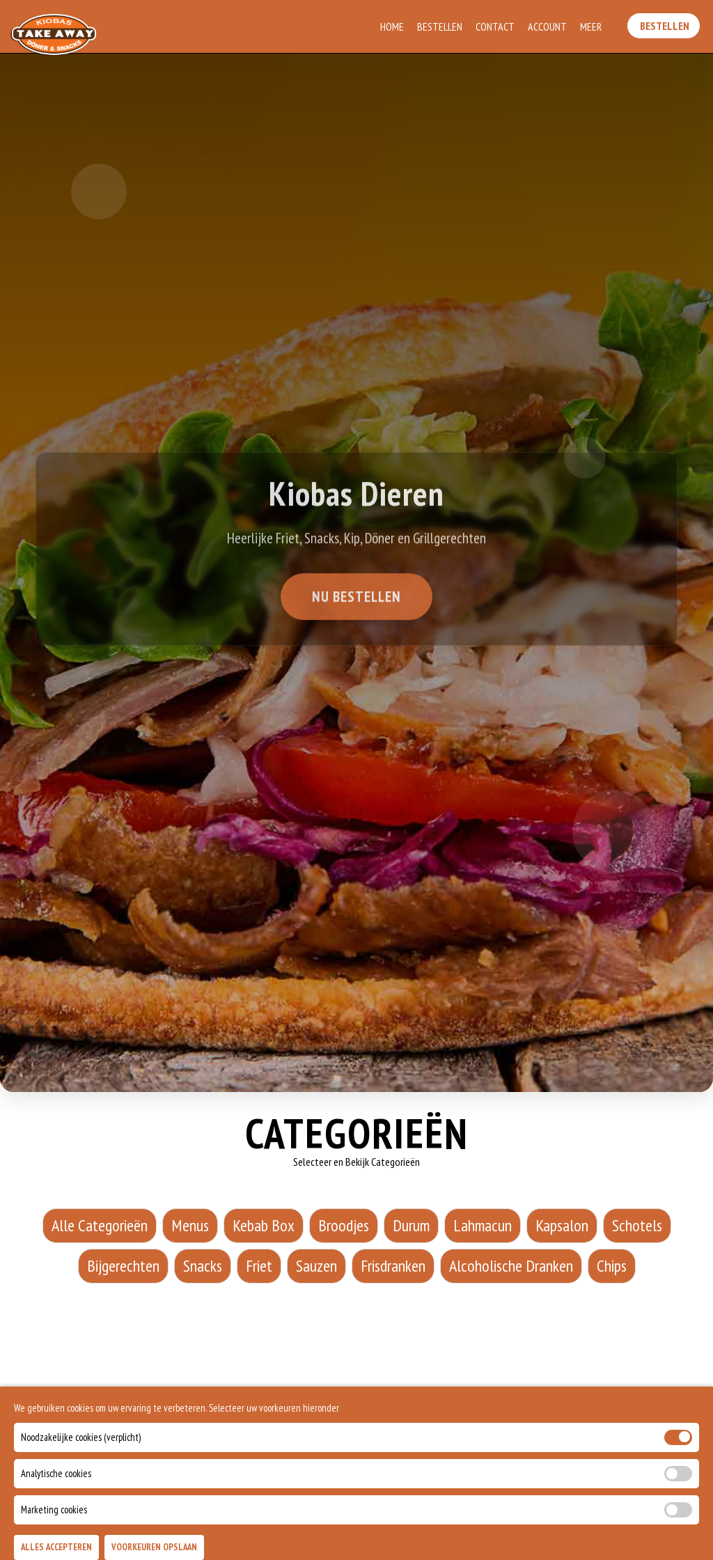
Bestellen (440, 26)
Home (393, 26)
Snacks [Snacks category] (202, 1266)
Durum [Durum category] (411, 1225)
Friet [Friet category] (259, 1266)
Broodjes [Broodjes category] (343, 1225)
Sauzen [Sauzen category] (316, 1266)
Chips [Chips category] (612, 1266)
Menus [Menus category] (190, 1225)
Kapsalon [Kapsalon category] (561, 1225)
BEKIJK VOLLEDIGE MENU (356, 1484)
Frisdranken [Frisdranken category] (393, 1266)
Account (547, 26)
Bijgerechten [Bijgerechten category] (123, 1266)
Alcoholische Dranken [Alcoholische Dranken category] (511, 1266)
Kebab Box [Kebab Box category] (264, 1225)
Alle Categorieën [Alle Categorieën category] (100, 1225)
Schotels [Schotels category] (637, 1225)
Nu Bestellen (356, 599)
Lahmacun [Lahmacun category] (482, 1225)
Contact (495, 26)
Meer (591, 26)
